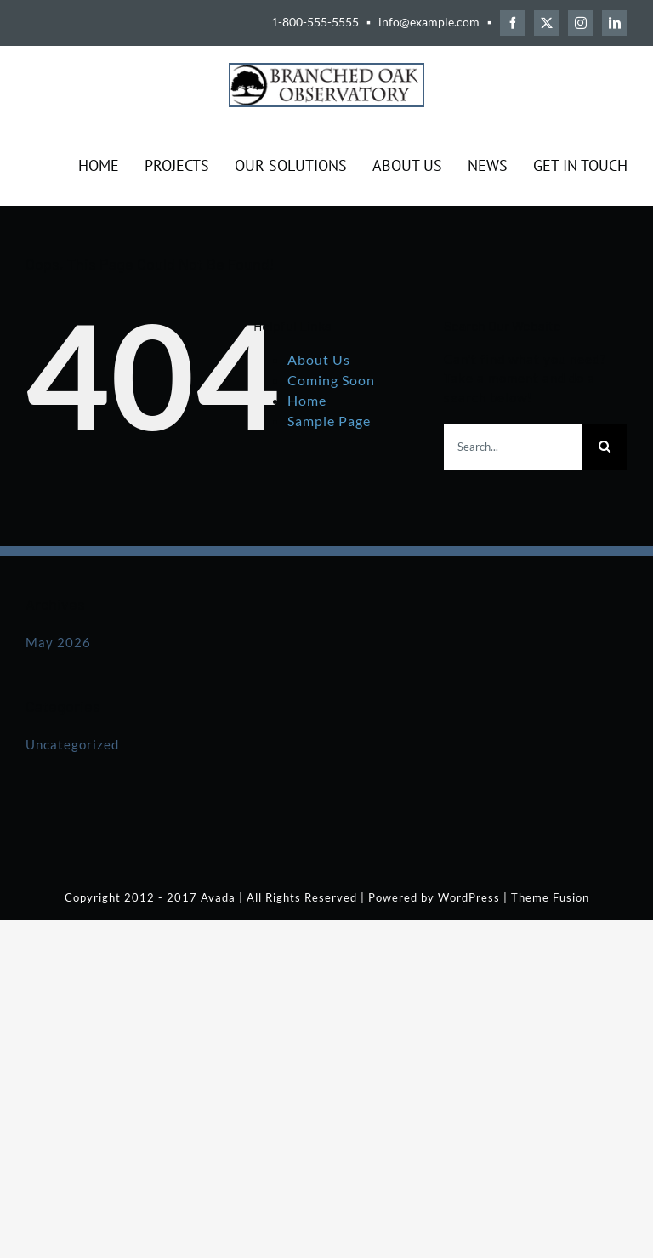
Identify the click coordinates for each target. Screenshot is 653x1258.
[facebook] (512, 23)
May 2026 (58, 642)
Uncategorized (72, 744)
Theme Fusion (550, 897)
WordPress (469, 897)
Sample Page (329, 421)
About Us (318, 359)
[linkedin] (614, 23)
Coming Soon (331, 380)
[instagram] (580, 23)
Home (306, 400)
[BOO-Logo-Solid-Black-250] (326, 70)
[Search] (604, 447)
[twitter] (546, 23)
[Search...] (513, 447)
